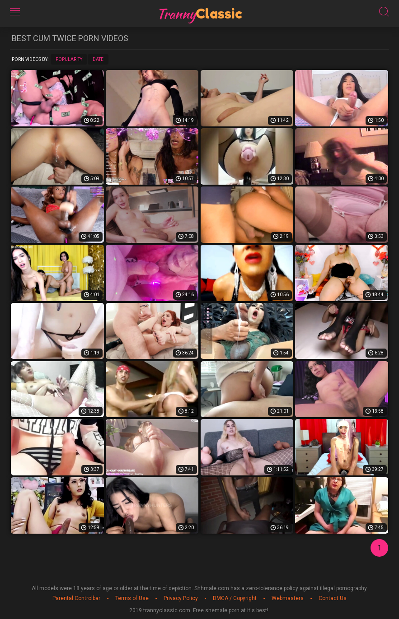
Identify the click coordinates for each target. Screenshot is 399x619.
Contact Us (333, 598)
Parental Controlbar (76, 598)
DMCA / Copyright (235, 598)
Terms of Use (132, 598)
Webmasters (288, 598)
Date (98, 59)
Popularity (69, 59)
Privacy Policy (181, 598)
